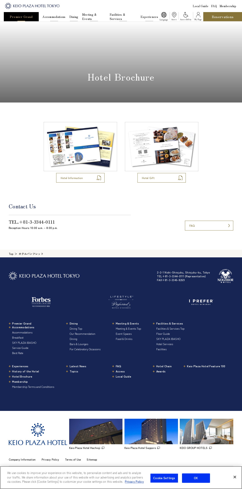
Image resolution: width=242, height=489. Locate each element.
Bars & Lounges (79, 344)
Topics (74, 371)
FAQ (214, 6)
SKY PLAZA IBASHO (24, 342)
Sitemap (92, 459)
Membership (228, 6)
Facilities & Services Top (170, 328)
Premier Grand (21, 17)
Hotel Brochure (22, 376)
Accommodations (54, 17)
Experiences (149, 17)
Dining (73, 17)
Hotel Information (72, 178)
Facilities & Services (117, 16)
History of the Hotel (25, 371)
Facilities (161, 349)
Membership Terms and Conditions (33, 387)
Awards (161, 371)
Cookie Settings (164, 482)
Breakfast (18, 337)
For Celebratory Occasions (85, 349)
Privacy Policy (50, 459)
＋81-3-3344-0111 (37, 222)
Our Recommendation (82, 333)
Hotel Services (164, 344)
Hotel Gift (148, 178)
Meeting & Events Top (128, 328)
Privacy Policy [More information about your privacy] (134, 486)
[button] (164, 16)
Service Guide (20, 348)
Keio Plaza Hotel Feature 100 (206, 366)
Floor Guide (163, 333)
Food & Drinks (124, 339)
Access (120, 371)
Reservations (223, 16)
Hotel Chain (164, 366)
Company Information (22, 459)
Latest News (78, 366)
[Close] (235, 481)
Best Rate (17, 353)
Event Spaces (124, 333)
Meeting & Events (89, 16)
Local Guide (200, 6)
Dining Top (76, 328)
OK (196, 482)
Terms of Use (73, 459)
